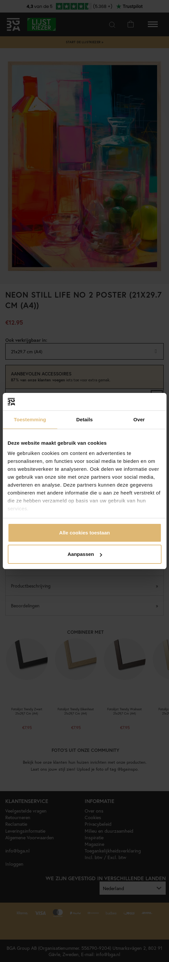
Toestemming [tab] (30, 419)
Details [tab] (84, 419)
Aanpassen (84, 554)
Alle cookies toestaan (84, 532)
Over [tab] (139, 419)
